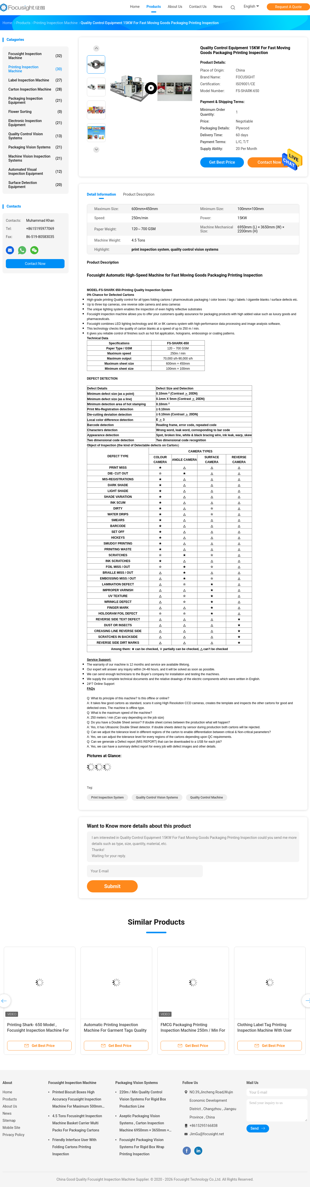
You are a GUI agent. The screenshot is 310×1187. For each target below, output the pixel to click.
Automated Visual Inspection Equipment (35, 171)
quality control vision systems (157, 797)
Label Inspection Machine (35, 80)
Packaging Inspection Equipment (35, 100)
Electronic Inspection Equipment (35, 123)
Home (7, 1092)
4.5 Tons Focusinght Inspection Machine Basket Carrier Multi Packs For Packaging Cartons (77, 1123)
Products (10, 1099)
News (7, 1113)
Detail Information (101, 194)
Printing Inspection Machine (35, 69)
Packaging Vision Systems (35, 147)
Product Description (138, 194)
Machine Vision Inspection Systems (35, 158)
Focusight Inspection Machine (35, 56)
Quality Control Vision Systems (35, 136)
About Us (10, 1106)
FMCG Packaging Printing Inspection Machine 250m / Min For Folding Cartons (193, 1030)
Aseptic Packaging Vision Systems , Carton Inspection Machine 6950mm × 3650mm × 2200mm (144, 1124)
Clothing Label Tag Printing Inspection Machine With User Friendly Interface (264, 1030)
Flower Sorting (35, 111)
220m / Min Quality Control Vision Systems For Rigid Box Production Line (142, 1099)
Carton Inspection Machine (35, 89)
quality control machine (206, 797)
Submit (112, 886)
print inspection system (107, 797)
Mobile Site (11, 1128)
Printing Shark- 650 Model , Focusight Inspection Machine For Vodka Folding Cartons (38, 1030)
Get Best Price (222, 162)
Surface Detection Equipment (35, 185)
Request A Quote (288, 7)
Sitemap (9, 1120)
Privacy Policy (13, 1135)
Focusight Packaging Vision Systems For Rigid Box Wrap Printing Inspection (141, 1147)
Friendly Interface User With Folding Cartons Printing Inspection (74, 1147)
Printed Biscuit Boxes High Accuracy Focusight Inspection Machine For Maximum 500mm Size (77, 1100)
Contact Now (35, 264)
